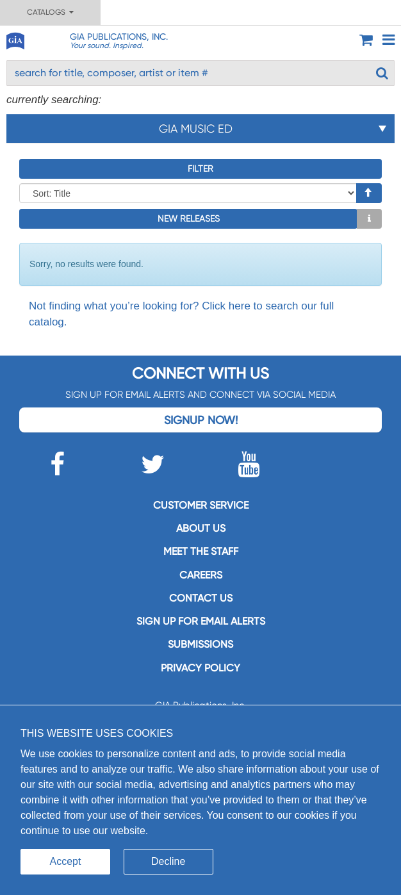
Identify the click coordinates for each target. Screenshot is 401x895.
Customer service (201, 505)
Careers (200, 575)
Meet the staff (200, 551)
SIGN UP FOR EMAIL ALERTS (200, 621)
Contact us (201, 598)
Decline (168, 861)
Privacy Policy (200, 668)
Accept (65, 861)
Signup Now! (201, 420)
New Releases (189, 218)
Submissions (200, 644)
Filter (200, 168)
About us (200, 528)
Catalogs (50, 12)
